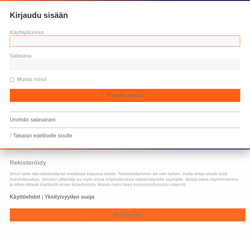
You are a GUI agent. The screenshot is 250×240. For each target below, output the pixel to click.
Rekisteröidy (127, 215)
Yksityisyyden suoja (69, 197)
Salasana (21, 56)
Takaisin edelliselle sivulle (42, 135)
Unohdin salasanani (33, 119)
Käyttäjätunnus (27, 32)
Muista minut (28, 79)
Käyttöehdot (25, 197)
